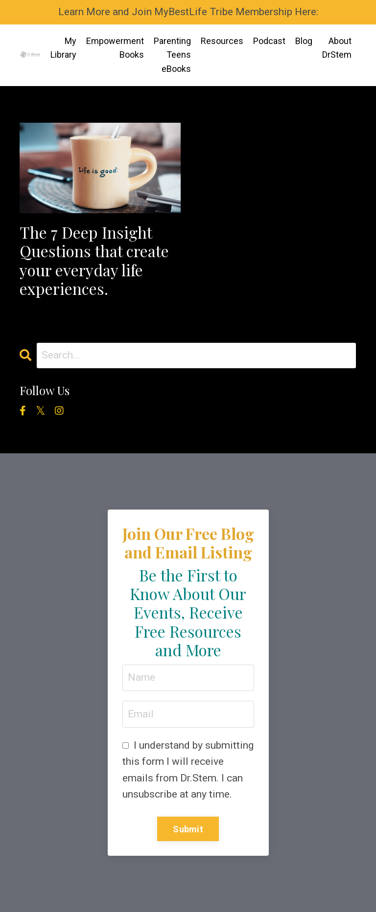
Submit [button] (188, 829)
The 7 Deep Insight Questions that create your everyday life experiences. (94, 260)
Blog (303, 41)
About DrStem (337, 48)
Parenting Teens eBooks (172, 55)
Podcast (269, 41)
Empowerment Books (115, 48)
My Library (63, 48)
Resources (222, 41)
